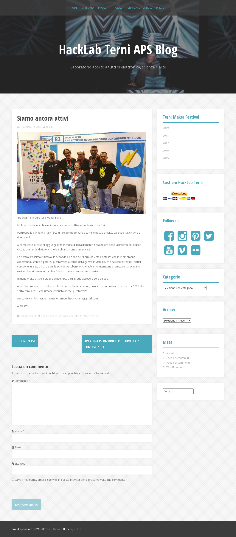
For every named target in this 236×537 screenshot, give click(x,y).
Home (74, 7)
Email (19, 447)
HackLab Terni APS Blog (118, 49)
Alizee (66, 529)
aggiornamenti (49, 316)
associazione (66, 316)
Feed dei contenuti (177, 358)
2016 (166, 150)
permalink (92, 316)
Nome (19, 431)
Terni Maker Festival (139, 7)
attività (78, 316)
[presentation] (40, 492)
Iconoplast (24, 341)
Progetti (103, 7)
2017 (166, 143)
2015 (166, 158)
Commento (23, 381)
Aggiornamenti (28, 316)
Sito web (20, 463)
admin (49, 126)
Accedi (170, 353)
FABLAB (118, 7)
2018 (166, 135)
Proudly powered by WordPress (31, 529)
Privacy (161, 7)
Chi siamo (88, 7)
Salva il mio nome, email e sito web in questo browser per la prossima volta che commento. (70, 479)
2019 (166, 128)
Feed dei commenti (178, 362)
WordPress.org (175, 367)
